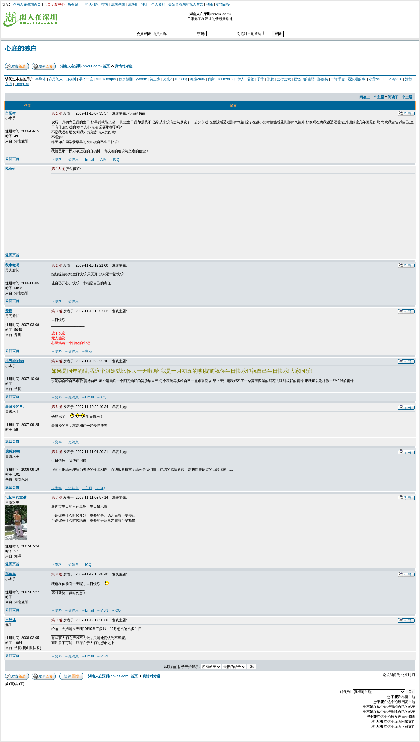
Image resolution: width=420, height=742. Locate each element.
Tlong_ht (22, 84)
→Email (88, 160)
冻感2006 (197, 79)
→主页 (87, 351)
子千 (260, 79)
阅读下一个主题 (400, 97)
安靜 (8, 311)
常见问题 (92, 4)
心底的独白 (21, 48)
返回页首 (12, 159)
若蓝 (250, 79)
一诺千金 (338, 79)
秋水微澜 (126, 79)
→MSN (102, 610)
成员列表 (118, 4)
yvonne (141, 79)
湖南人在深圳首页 (27, 4)
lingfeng (181, 79)
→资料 (56, 160)
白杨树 (71, 79)
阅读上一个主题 (371, 97)
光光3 (167, 79)
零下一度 (86, 79)
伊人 (240, 79)
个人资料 (158, 4)
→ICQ (114, 160)
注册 (144, 4)
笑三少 (155, 79)
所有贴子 (75, 4)
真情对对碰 (123, 66)
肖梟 (211, 79)
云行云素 (284, 79)
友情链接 (223, 4)
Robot (10, 169)
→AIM (101, 160)
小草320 (395, 79)
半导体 (40, 79)
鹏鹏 (270, 79)
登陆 (209, 4)
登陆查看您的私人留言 (185, 4)
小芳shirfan (377, 79)
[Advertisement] (96, 212)
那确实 (322, 79)
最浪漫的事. (357, 79)
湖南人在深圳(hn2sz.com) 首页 (85, 66)
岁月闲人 (56, 79)
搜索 (105, 4)
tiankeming (226, 79)
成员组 (133, 4)
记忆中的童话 (304, 79)
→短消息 (72, 160)
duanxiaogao (106, 79)
